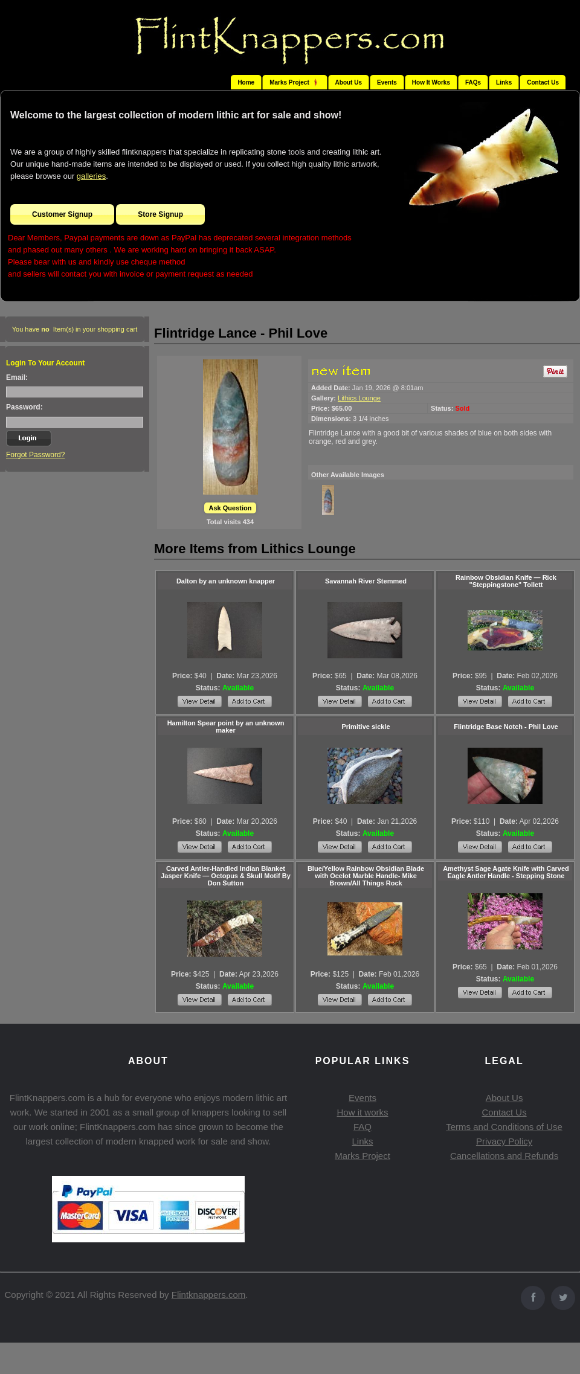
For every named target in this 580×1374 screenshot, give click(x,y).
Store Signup (160, 214)
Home (245, 82)
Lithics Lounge (359, 398)
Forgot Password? (35, 455)
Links (504, 82)
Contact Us (543, 82)
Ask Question (230, 508)
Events (387, 82)
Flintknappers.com (209, 1294)
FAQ (362, 1127)
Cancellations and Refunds (504, 1156)
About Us (348, 82)
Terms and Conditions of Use (504, 1127)
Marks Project (362, 1156)
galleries (91, 176)
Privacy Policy (504, 1141)
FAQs (473, 82)
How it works (362, 1112)
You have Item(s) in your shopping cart (75, 329)
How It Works (431, 82)
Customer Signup (62, 214)
